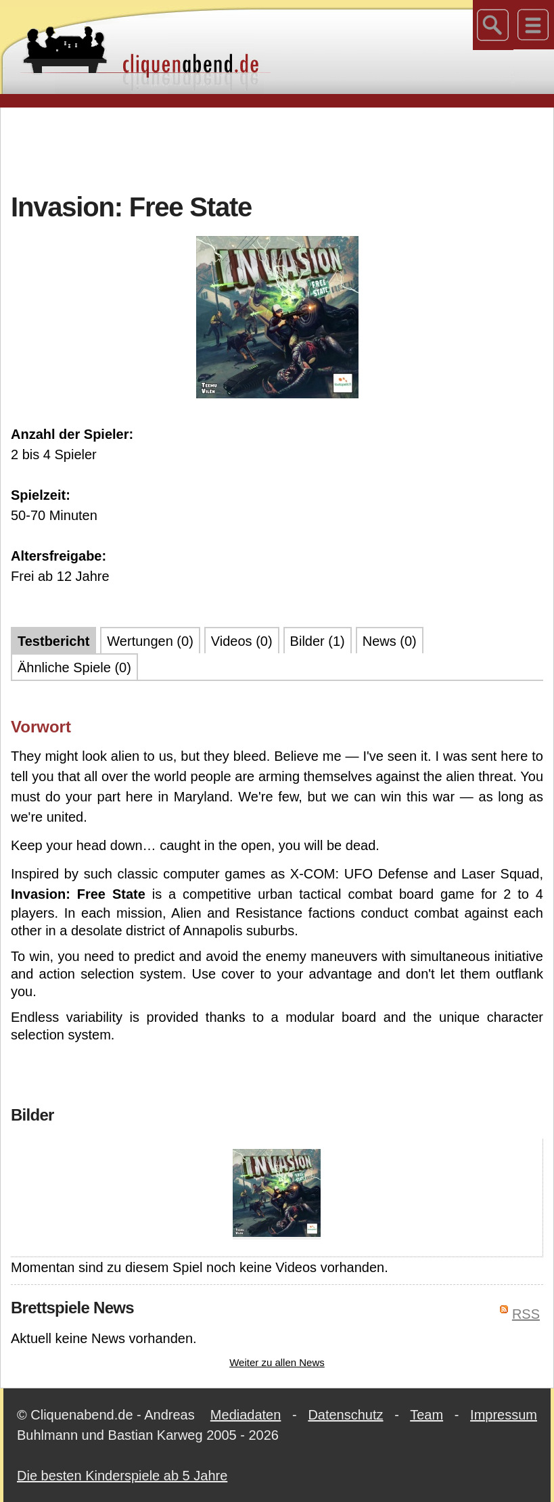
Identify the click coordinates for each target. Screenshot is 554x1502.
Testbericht (53, 641)
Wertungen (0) (150, 641)
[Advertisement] (277, 148)
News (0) (390, 641)
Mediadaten (245, 1414)
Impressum (503, 1414)
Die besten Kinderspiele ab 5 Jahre (122, 1475)
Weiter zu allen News (277, 1362)
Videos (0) (242, 641)
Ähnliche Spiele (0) (74, 667)
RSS (526, 1314)
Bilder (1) (317, 641)
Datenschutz (345, 1414)
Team (426, 1414)
